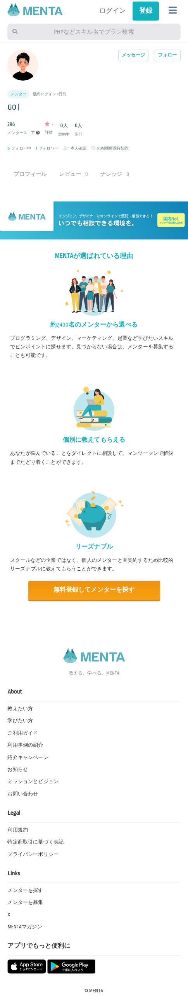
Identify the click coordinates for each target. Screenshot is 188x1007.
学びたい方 (20, 720)
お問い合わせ (22, 794)
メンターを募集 (25, 902)
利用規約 (17, 830)
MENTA (96, 990)
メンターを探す (25, 890)
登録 (145, 10)
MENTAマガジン (24, 927)
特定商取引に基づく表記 (35, 842)
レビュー (73, 174)
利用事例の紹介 (25, 745)
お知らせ (17, 769)
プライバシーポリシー (33, 854)
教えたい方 (20, 708)
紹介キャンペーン (27, 757)
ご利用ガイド (22, 733)
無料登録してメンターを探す (94, 590)
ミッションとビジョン (33, 781)
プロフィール (30, 174)
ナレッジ (114, 174)
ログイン (112, 10)
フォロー (167, 55)
